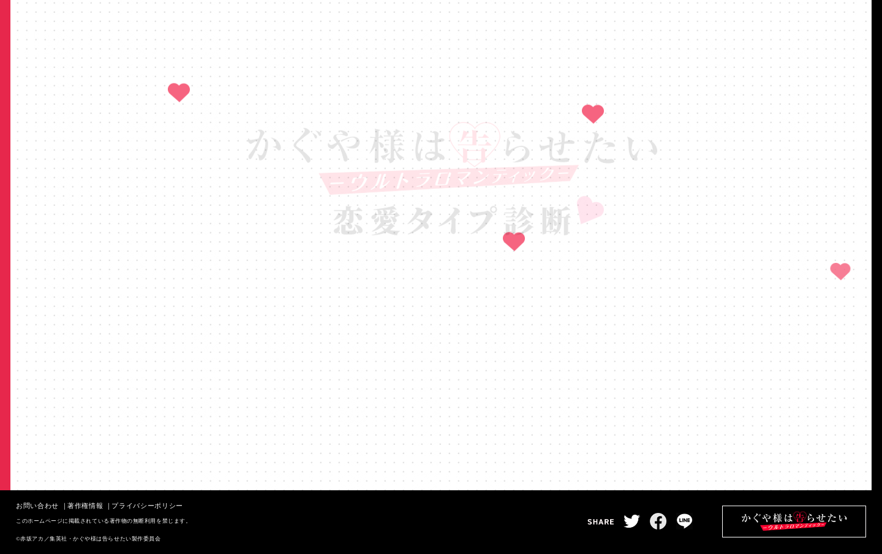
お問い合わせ (37, 505)
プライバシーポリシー (147, 505)
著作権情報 (85, 505)
